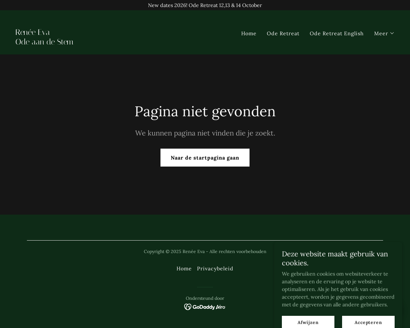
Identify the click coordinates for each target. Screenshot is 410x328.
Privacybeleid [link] (215, 268)
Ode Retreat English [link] (337, 33)
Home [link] (249, 33)
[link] (107, 42)
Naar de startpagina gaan (205, 157)
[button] (384, 33)
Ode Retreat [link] (283, 33)
